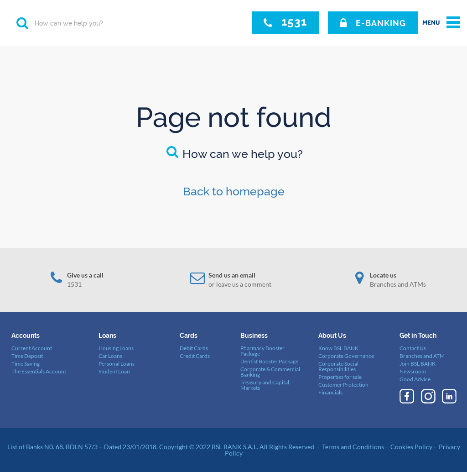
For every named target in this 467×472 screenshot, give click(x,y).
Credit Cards (195, 355)
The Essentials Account (38, 371)
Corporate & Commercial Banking (270, 372)
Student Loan (114, 371)
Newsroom (413, 371)
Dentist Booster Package (269, 361)
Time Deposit (27, 355)
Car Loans (110, 355)
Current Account (31, 348)
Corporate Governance (346, 355)
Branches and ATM (422, 355)
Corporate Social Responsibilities (338, 366)
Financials (330, 392)
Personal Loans (117, 363)
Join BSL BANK (418, 363)
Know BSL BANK (338, 348)
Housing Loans (116, 348)
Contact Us (413, 348)
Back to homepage (234, 191)
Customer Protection (343, 384)
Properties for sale (340, 376)
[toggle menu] (441, 23)
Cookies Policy (411, 447)
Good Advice (415, 379)
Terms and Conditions (353, 447)
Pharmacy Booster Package (262, 351)
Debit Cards (194, 348)
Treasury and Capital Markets (264, 385)
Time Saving (25, 363)
